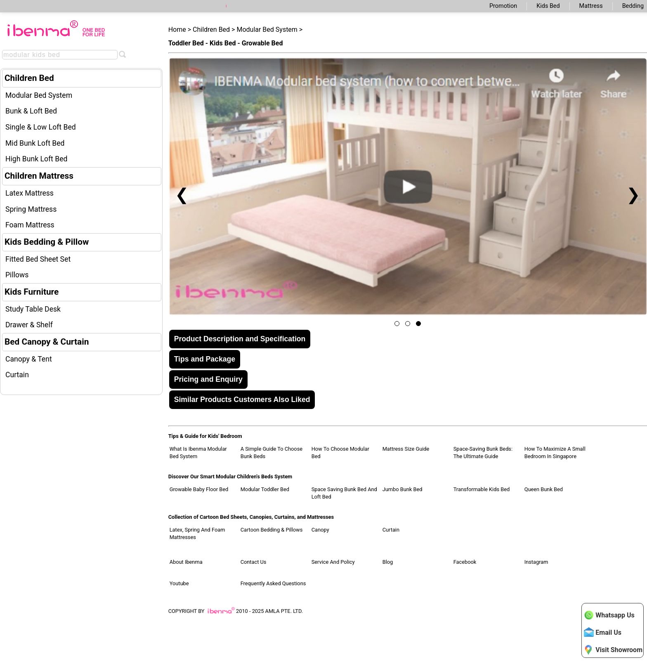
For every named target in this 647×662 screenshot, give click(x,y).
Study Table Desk (33, 309)
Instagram (536, 562)
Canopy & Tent (28, 359)
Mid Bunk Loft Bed (35, 143)
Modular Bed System (38, 95)
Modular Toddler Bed (265, 489)
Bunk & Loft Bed (31, 111)
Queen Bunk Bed (543, 489)
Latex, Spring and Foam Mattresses (197, 533)
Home (177, 29)
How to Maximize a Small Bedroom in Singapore (555, 452)
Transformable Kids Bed (481, 489)
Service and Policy (333, 562)
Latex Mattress (29, 193)
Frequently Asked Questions (273, 583)
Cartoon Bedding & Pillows (272, 530)
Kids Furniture (32, 292)
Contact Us (254, 562)
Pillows (16, 275)
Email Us (602, 632)
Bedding (633, 5)
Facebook (465, 562)
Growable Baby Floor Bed (199, 489)
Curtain (17, 375)
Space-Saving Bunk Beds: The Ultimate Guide (482, 452)
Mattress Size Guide (406, 449)
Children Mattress (39, 176)
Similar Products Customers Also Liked (242, 399)
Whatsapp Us (609, 615)
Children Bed (29, 78)
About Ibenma (186, 562)
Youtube (179, 583)
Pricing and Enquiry (208, 379)
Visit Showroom (613, 650)
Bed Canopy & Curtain (47, 342)
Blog (388, 562)
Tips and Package (204, 359)
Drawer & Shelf (29, 325)
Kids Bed (548, 5)
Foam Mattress (29, 225)
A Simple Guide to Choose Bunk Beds (271, 452)
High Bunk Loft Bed (36, 159)
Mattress (591, 5)
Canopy (320, 530)
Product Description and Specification (240, 339)
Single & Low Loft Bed (40, 127)
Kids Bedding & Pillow (47, 242)
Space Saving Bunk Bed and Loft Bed (344, 493)
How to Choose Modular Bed (340, 452)
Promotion (503, 5)
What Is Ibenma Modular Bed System (198, 452)
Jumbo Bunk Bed (403, 489)
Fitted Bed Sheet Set (38, 259)
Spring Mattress (31, 209)
